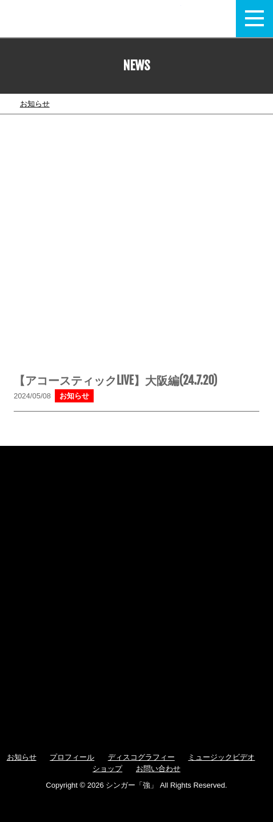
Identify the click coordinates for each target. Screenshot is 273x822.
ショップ (107, 768)
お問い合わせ (158, 768)
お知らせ (35, 103)
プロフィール (72, 757)
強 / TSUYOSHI (97, 19)
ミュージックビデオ (221, 757)
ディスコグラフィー (141, 757)
